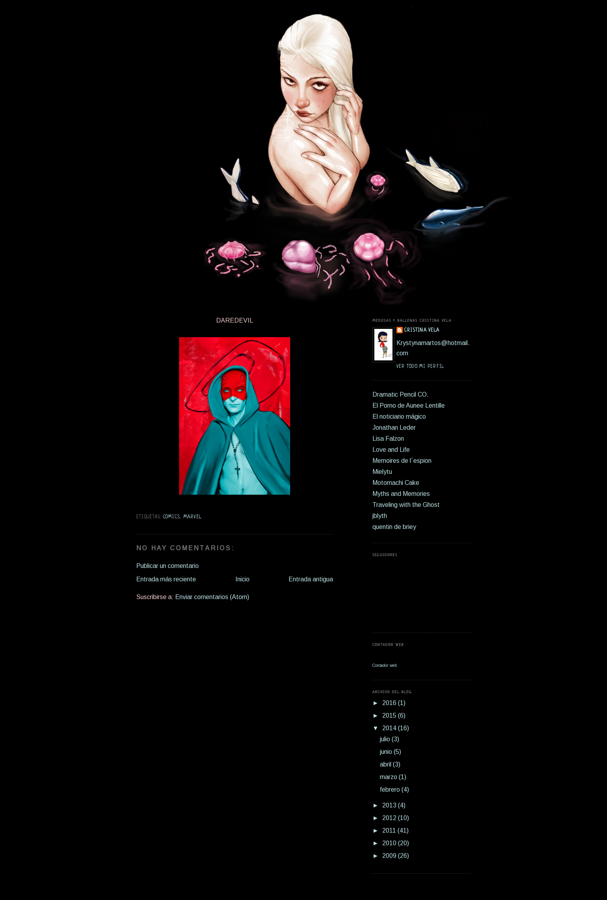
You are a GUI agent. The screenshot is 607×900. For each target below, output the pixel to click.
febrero (391, 789)
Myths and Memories (401, 493)
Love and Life (391, 449)
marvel (192, 517)
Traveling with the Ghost (406, 504)
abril (386, 764)
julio (386, 739)
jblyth (379, 515)
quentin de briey (394, 526)
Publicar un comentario (167, 565)
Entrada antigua (311, 579)
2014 (390, 728)
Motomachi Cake (395, 482)
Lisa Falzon (388, 438)
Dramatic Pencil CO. (400, 394)
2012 (390, 818)
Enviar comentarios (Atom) (212, 597)
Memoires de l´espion (401, 460)
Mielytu (382, 471)
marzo (389, 777)
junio (387, 751)
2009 (390, 855)
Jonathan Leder (394, 427)
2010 (390, 843)
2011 (390, 830)
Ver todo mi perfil (420, 366)
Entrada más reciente (166, 579)
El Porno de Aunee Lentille (408, 405)
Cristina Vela (421, 330)
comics (171, 517)
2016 (390, 703)
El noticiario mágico (399, 416)
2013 (390, 805)
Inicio (242, 579)
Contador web (384, 665)
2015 (390, 715)
